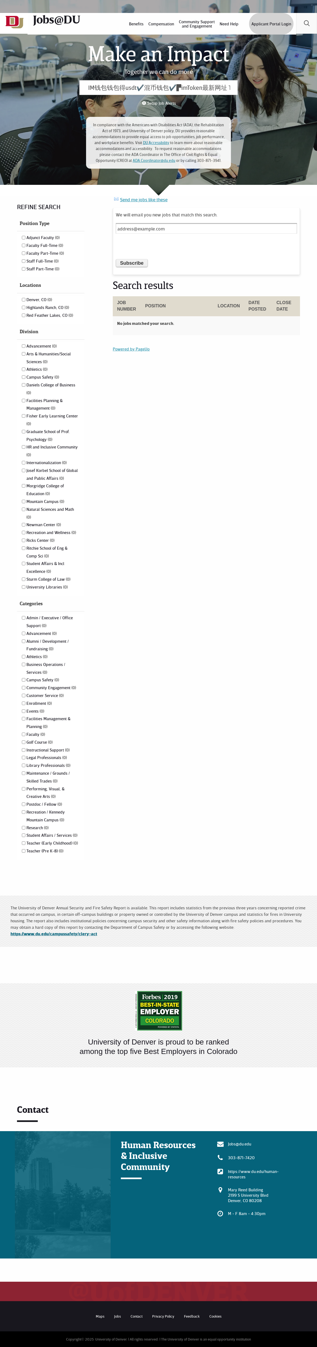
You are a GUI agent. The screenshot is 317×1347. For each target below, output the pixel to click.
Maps (100, 1316)
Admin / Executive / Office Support (49, 621)
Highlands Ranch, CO (47, 307)
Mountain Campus (45, 501)
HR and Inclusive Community (52, 450)
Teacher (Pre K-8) (44, 850)
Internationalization (46, 462)
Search (306, 24)
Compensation (160, 23)
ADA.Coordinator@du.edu (154, 160)
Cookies (215, 1316)
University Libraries (47, 587)
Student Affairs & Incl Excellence (45, 567)
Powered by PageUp (131, 349)
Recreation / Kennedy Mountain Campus (45, 815)
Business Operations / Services (45, 668)
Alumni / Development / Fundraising (47, 645)
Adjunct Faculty (43, 237)
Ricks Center (40, 540)
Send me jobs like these (144, 199)
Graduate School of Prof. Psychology (48, 435)
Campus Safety (42, 377)
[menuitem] (135, 24)
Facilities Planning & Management (44, 404)
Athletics (36, 369)
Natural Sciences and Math (50, 512)
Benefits (135, 23)
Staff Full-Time (42, 261)
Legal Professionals (46, 757)
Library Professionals (48, 765)
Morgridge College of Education (45, 489)
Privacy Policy (163, 1316)
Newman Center (43, 524)
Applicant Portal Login (270, 23)
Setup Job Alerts (161, 103)
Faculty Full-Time (44, 245)
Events (35, 711)
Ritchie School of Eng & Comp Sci (46, 552)
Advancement (41, 346)
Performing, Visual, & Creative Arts (45, 792)
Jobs (117, 1316)
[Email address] (206, 228)
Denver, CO (39, 299)
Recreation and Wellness (51, 532)
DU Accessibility (156, 142)
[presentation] (157, 248)
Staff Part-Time (42, 268)
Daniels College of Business (50, 388)
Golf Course (39, 742)
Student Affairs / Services (51, 835)
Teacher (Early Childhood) (52, 843)
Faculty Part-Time (45, 253)
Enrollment (39, 703)
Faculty (35, 734)
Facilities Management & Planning (48, 722)
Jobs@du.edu (239, 1144)
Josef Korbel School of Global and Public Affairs (52, 474)
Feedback (192, 1316)
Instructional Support (48, 750)
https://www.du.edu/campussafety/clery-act (54, 933)
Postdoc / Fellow (44, 804)
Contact (136, 1316)
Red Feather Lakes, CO (49, 315)
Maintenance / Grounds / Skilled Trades (48, 777)
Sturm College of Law (48, 579)
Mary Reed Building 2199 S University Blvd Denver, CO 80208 (248, 1195)
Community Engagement (51, 687)
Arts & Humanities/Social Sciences (48, 357)
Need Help (228, 23)
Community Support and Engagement (196, 24)
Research (37, 827)
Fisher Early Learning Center (52, 419)
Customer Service (45, 695)
